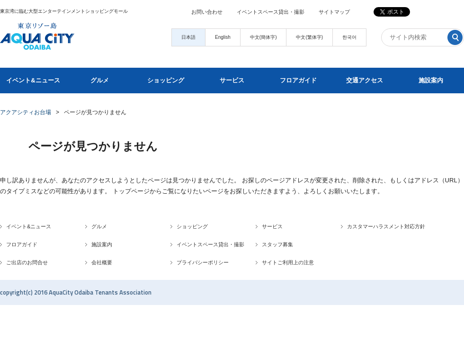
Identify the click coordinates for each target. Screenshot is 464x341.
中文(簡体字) (263, 37)
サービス (232, 80)
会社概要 (101, 262)
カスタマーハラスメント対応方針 (386, 226)
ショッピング (165, 80)
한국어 (349, 37)
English (223, 37)
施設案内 (431, 80)
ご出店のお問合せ (27, 262)
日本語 (188, 37)
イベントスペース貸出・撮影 (270, 12)
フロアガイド (298, 80)
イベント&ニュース (33, 80)
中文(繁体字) (309, 37)
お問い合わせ (207, 12)
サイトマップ (334, 12)
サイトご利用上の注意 (288, 262)
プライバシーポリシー (203, 262)
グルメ (99, 80)
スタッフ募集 (277, 244)
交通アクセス (364, 80)
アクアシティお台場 (25, 112)
